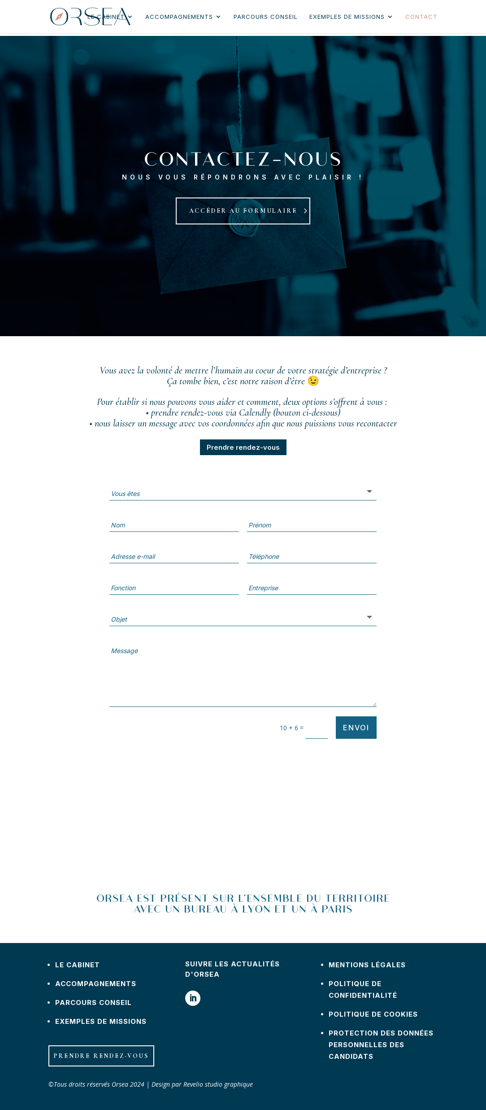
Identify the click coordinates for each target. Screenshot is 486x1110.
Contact (421, 16)
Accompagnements (179, 16)
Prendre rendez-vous (243, 447)
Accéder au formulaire (243, 211)
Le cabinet (106, 16)
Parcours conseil (266, 16)
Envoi (356, 727)
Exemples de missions (347, 16)
